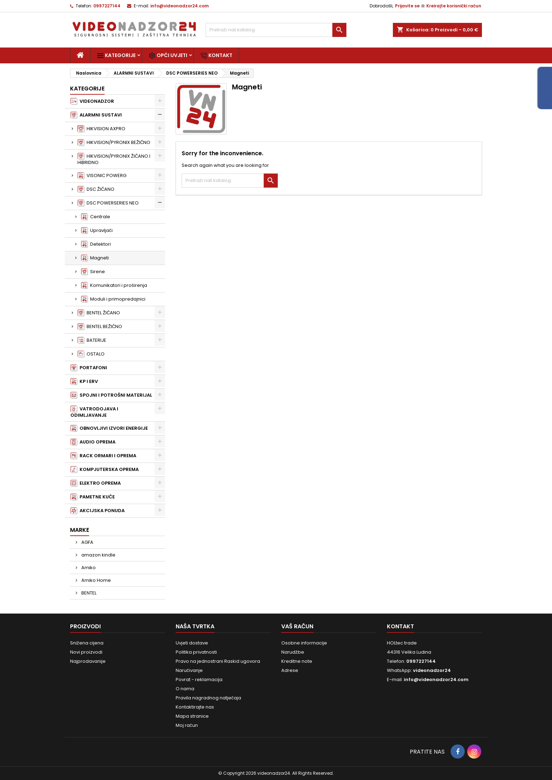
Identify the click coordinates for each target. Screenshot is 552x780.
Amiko (88, 567)
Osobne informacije (304, 643)
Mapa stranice (192, 716)
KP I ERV (84, 381)
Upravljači (97, 230)
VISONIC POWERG (101, 175)
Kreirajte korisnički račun (453, 6)
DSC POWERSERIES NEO (108, 203)
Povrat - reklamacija (199, 679)
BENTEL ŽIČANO (98, 312)
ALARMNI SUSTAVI (96, 115)
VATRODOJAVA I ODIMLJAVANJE (94, 412)
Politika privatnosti (196, 652)
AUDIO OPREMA (92, 442)
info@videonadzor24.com (179, 6)
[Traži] (276, 30)
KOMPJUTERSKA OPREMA (104, 469)
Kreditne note (296, 661)
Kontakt (216, 55)
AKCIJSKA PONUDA (97, 510)
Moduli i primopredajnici (113, 299)
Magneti (95, 258)
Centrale (95, 216)
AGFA (86, 542)
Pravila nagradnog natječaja (208, 697)
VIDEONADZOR (92, 101)
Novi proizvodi (86, 652)
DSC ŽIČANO (95, 189)
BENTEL (88, 593)
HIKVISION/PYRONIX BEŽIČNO (113, 142)
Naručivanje (189, 670)
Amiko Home (95, 580)
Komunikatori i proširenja (114, 285)
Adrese (289, 670)
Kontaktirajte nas (195, 707)
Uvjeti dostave (192, 643)
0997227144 (106, 6)
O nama (185, 688)
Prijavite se (407, 6)
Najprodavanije (88, 661)
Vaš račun (297, 626)
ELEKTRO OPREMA (95, 483)
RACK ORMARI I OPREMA (103, 455)
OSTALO (91, 354)
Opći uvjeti (168, 55)
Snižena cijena (87, 643)
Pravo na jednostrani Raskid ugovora (218, 661)
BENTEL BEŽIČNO (99, 326)
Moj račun (187, 725)
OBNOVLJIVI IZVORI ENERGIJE (109, 428)
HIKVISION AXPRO (101, 128)
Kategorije (116, 55)
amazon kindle (97, 555)
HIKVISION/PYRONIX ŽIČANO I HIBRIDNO (113, 159)
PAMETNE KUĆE (92, 497)
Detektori (96, 244)
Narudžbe (292, 652)
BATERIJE (91, 340)
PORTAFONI (88, 367)
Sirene (93, 271)
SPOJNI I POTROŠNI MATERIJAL (111, 395)
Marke (79, 530)
